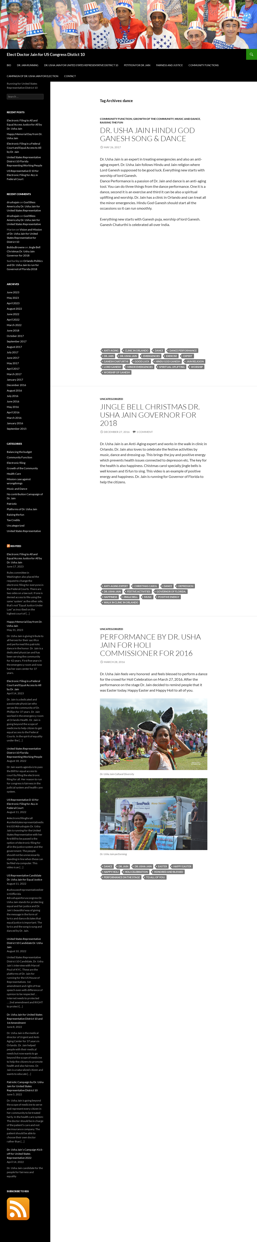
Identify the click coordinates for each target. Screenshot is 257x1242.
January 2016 (15, 423)
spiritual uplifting (172, 366)
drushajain (13, 202)
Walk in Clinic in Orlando (121, 602)
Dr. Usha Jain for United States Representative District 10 (81, 65)
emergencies (151, 355)
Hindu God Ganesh (168, 361)
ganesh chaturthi (116, 361)
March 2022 (14, 325)
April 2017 (13, 368)
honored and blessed (168, 871)
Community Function (116, 118)
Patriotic (12, 503)
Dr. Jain (109, 355)
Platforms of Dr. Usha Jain (22, 509)
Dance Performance (183, 350)
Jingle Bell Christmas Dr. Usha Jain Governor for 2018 (150, 415)
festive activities (138, 591)
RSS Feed (15, 545)
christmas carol (145, 586)
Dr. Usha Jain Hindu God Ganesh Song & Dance (147, 134)
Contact (70, 76)
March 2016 (14, 417)
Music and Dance (187, 118)
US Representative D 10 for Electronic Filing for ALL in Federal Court (23, 175)
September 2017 (17, 341)
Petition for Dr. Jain (137, 65)
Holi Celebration (136, 871)
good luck (142, 361)
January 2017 (15, 379)
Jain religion (195, 361)
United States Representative (24, 531)
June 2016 (13, 401)
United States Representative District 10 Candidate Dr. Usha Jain (25, 943)
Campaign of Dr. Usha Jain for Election (32, 76)
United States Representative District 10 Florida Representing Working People (24, 161)
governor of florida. (171, 591)
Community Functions (204, 65)
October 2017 (15, 336)
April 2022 (13, 319)
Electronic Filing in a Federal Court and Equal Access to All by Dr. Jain (24, 147)
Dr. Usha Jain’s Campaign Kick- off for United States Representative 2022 (25, 1153)
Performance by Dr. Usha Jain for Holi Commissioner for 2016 (150, 645)
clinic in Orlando (136, 350)
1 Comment (144, 432)
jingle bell (131, 596)
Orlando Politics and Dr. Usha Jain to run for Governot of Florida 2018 (25, 265)
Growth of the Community (153, 118)
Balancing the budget (19, 452)
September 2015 (17, 428)
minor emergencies (140, 366)
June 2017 (13, 357)
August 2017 (14, 347)
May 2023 (13, 297)
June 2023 (13, 292)
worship (197, 366)
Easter (162, 866)
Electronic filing (16, 462)
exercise (171, 355)
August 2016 (14, 390)
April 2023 (13, 303)
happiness (110, 596)
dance (159, 350)
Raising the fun (111, 122)
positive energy (168, 596)
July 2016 (12, 396)
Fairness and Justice (169, 65)
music (148, 596)
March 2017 (14, 374)
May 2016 (13, 407)
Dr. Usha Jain (128, 355)
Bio (9, 65)
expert (187, 355)
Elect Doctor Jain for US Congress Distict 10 (46, 54)
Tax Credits (13, 520)
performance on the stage (122, 877)
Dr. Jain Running (27, 65)
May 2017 (13, 363)
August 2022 (14, 308)
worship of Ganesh (117, 372)
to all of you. (155, 877)
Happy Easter (182, 866)
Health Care (14, 473)
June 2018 (13, 330)
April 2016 (13, 412)
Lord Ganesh (112, 366)
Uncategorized (111, 399)
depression (185, 586)
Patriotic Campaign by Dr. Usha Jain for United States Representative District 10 (25, 1086)
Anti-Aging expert (116, 586)
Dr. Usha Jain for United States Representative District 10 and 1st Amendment (25, 1018)
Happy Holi (111, 871)
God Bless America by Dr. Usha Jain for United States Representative (24, 206)
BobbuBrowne (15, 247)
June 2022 (13, 314)
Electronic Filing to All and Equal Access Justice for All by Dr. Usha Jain (24, 124)
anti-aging (111, 350)
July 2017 (12, 352)
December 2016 (16, 385)
